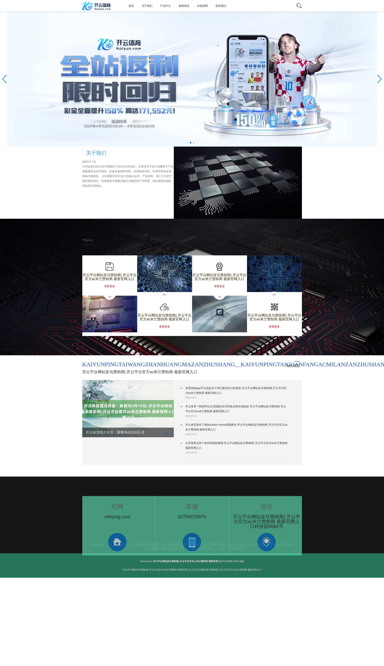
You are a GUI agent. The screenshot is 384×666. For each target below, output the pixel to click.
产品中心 (165, 5)
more (293, 365)
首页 (131, 5)
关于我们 (147, 5)
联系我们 (221, 5)
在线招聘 (202, 5)
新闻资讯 (184, 5)
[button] (379, 79)
